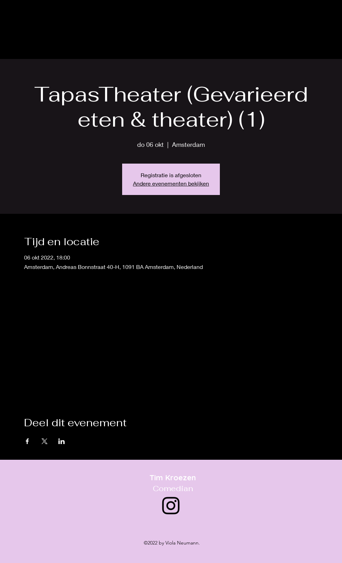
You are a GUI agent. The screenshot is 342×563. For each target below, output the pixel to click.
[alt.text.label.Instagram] (326, 16)
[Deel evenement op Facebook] (27, 441)
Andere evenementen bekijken (171, 183)
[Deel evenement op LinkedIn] (61, 441)
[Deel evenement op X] (44, 441)
